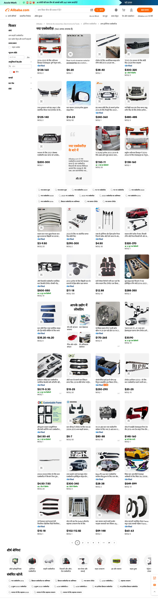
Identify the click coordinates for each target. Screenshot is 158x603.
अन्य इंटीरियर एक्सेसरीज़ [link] (108, 24)
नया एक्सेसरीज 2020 (136, 190)
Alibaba (39, 24)
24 (109, 543)
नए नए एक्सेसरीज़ (99, 190)
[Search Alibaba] (63, 10)
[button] (91, 10)
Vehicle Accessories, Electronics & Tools (62, 24)
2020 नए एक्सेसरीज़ (66, 196)
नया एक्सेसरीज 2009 (79, 190)
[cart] (124, 10)
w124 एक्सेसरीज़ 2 (106, 581)
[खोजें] (99, 10)
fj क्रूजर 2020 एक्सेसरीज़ (17, 587)
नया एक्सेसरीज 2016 (133, 196)
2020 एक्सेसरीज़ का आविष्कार (109, 196)
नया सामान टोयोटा (91, 201)
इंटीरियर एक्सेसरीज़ (89, 24)
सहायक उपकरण (124, 581)
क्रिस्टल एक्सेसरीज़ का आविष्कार (69, 201)
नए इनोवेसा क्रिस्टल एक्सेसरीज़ (102, 587)
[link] (154, 578)
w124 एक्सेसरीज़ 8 (61, 587)
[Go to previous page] (72, 542)
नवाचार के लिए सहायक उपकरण (44, 592)
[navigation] (20, 283)
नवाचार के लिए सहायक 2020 (19, 592)
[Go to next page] (114, 542)
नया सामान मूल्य (44, 190)
